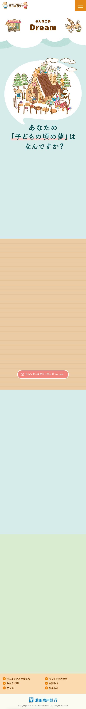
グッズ (10, 688)
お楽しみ (53, 688)
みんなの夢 (13, 683)
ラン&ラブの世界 (58, 679)
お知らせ (53, 683)
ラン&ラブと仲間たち (18, 679)
